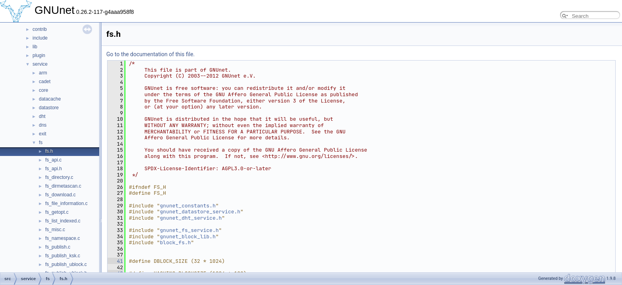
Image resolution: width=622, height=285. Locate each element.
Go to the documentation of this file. (150, 54)
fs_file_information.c (66, 203)
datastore (49, 107)
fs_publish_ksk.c (62, 255)
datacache (50, 99)
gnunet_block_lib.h (187, 236)
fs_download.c (60, 195)
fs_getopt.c (57, 212)
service (40, 64)
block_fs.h (175, 242)
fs (40, 142)
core (43, 90)
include (40, 38)
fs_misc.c (55, 229)
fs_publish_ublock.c (66, 264)
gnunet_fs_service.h (189, 230)
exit (42, 134)
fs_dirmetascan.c (63, 186)
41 (115, 261)
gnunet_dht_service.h (191, 218)
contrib (40, 29)
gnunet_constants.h (187, 205)
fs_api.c (53, 160)
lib (35, 46)
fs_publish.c (57, 247)
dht (42, 116)
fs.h (49, 151)
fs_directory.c (59, 177)
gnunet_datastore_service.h (200, 211)
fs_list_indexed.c (63, 221)
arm (43, 73)
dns (42, 125)
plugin (39, 55)
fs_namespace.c (62, 238)
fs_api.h (53, 168)
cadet (44, 81)
